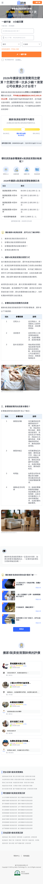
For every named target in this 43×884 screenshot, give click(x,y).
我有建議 (26, 856)
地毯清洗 (31, 840)
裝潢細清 (5, 840)
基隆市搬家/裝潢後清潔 (25, 803)
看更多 (21, 629)
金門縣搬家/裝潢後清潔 (9, 828)
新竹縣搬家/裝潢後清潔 (9, 803)
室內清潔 (11, 843)
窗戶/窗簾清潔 (19, 843)
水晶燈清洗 (26, 837)
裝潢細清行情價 (30, 779)
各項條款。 (18, 59)
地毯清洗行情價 (7, 785)
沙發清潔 (28, 843)
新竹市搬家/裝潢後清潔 (25, 800)
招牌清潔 (19, 837)
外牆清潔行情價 (18, 782)
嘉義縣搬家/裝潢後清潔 (25, 819)
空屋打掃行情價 (29, 782)
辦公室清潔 (12, 837)
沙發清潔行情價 (32, 789)
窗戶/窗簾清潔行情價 (19, 789)
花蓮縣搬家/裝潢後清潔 (9, 825)
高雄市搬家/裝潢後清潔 (25, 816)
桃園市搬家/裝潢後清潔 (9, 800)
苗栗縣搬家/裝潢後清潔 (9, 813)
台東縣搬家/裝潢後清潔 (25, 822)
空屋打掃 (25, 840)
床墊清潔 (34, 837)
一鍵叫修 (37, 2)
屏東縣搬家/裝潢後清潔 (9, 822)
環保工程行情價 (7, 782)
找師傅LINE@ (24, 860)
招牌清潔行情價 (30, 776)
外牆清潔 (18, 840)
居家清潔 (5, 843)
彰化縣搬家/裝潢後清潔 (9, 810)
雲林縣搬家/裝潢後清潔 (25, 810)
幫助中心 (17, 856)
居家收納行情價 (7, 776)
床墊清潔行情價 (19, 779)
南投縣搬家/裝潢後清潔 (25, 813)
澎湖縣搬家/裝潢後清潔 (25, 825)
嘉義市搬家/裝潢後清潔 (9, 819)
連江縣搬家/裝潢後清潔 (25, 828)
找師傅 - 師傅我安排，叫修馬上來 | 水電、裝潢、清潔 (21, 3)
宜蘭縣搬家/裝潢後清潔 (9, 806)
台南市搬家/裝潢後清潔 (9, 816)
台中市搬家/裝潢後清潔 (25, 806)
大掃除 (37, 840)
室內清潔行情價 (7, 789)
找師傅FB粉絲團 (18, 860)
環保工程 (11, 840)
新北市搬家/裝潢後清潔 (25, 797)
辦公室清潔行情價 (18, 776)
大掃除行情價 (17, 785)
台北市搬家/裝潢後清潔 (9, 797)
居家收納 (5, 837)
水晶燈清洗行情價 (8, 779)
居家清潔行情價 (27, 785)
